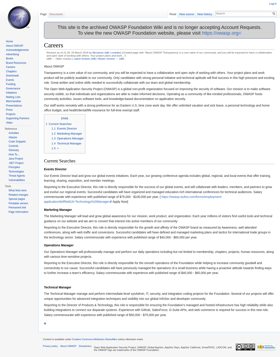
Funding (10, 84)
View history (204, 14)
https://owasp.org (220, 33)
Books (9, 58)
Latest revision (82, 58)
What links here (18, 190)
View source (186, 14)
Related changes (18, 194)
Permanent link (17, 207)
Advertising (12, 54)
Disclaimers (85, 346)
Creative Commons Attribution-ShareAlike (94, 339)
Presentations (14, 105)
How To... (14, 154)
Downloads (12, 75)
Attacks (13, 137)
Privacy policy (50, 346)
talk (107, 52)
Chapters (11, 71)
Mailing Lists (13, 97)
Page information (18, 211)
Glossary (14, 150)
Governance (13, 88)
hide (64, 118)
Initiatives (11, 92)
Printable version (18, 203)
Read (173, 14)
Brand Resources (16, 62)
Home (9, 41)
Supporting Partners (17, 118)
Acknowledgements (17, 50)
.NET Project (16, 163)
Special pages (17, 199)
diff (93, 58)
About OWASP (14, 45)
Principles (14, 167)
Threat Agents (17, 175)
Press (9, 109)
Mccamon (98, 52)
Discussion (56, 14)
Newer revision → (108, 58)
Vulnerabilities (17, 180)
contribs (115, 52)
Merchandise (13, 101)
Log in (272, 3)
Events (10, 80)
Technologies (16, 171)
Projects (10, 114)
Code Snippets (17, 141)
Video (9, 122)
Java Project (16, 158)
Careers (10, 67)
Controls (13, 145)
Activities (14, 133)
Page (43, 14)
